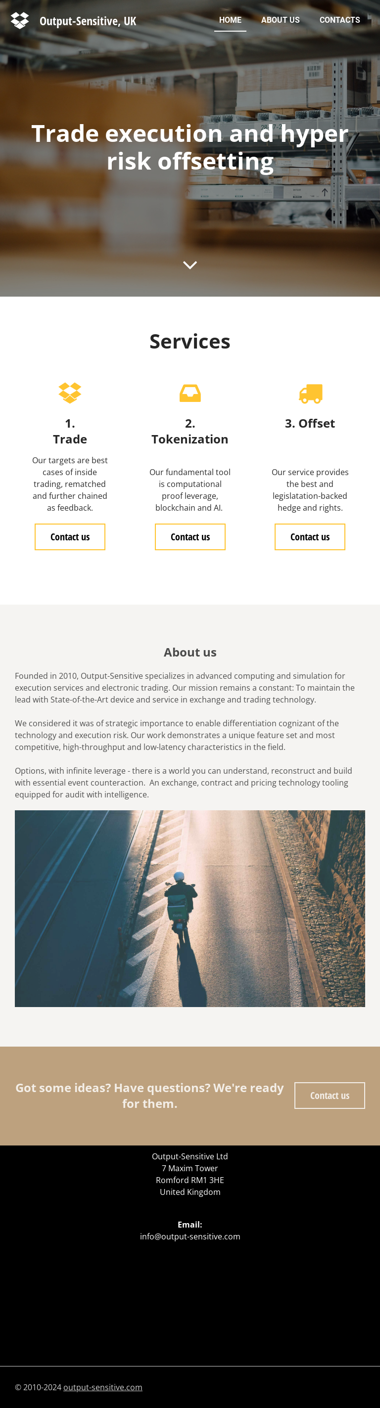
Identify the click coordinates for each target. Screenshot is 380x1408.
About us (280, 20)
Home (230, 20)
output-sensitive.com (102, 1387)
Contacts (340, 20)
